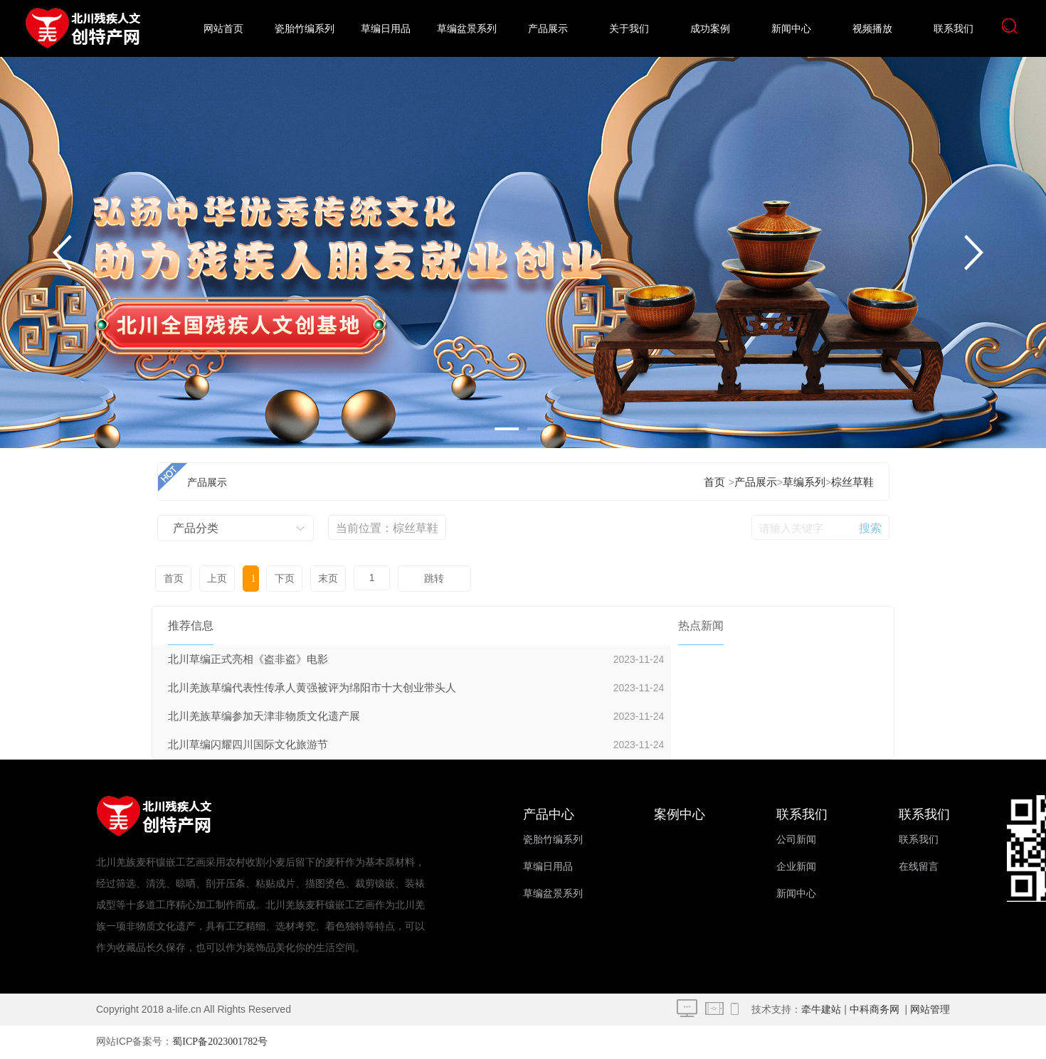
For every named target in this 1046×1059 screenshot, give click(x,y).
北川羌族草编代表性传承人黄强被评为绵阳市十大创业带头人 (312, 687)
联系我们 (953, 28)
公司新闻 (796, 839)
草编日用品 (386, 28)
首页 (714, 482)
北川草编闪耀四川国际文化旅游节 (248, 744)
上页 (217, 578)
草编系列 (804, 482)
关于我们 (629, 28)
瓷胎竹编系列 (304, 28)
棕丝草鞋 (852, 482)
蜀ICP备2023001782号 (220, 1041)
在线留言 (919, 866)
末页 (327, 578)
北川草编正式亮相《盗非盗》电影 (248, 659)
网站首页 (223, 28)
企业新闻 (796, 866)
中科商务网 (874, 1009)
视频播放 (872, 28)
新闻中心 (791, 28)
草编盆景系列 (467, 28)
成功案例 (710, 28)
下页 (284, 578)
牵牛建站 (821, 1009)
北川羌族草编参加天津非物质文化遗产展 (264, 716)
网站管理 (930, 1009)
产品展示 (548, 28)
